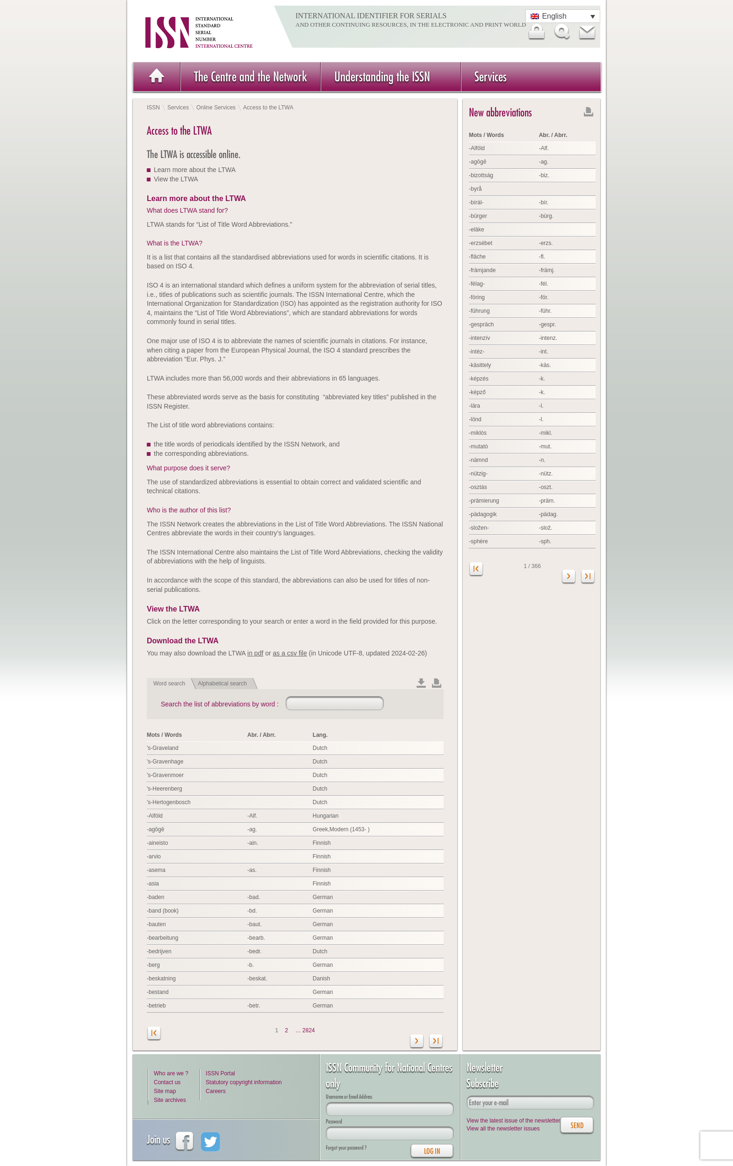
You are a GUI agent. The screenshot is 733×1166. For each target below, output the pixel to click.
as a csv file (290, 653)
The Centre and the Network (250, 76)
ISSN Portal (220, 1073)
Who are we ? (171, 1073)
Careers (216, 1091)
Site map (165, 1091)
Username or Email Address (349, 1096)
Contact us (167, 1082)
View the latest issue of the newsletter (514, 1120)
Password (334, 1121)
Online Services (216, 107)
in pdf (255, 653)
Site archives (170, 1100)
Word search (169, 683)
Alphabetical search (222, 683)
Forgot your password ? (346, 1147)
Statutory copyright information (244, 1082)
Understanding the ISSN (382, 76)
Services (490, 76)
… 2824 (305, 1030)
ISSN (153, 107)
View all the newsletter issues (503, 1128)
